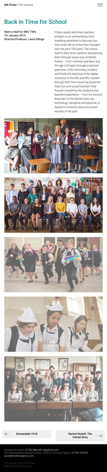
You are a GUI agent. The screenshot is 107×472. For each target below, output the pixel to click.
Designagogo (24, 466)
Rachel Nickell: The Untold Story (80, 435)
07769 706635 (80, 452)
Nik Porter (10, 5)
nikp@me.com (50, 449)
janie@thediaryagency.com (19, 455)
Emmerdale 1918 (26, 434)
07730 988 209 (33, 449)
